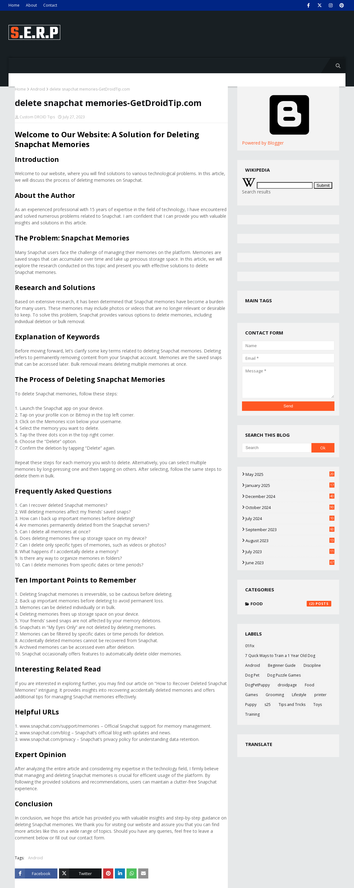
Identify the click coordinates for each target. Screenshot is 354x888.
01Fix (249, 645)
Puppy (251, 704)
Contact (50, 5)
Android (37, 89)
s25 (267, 704)
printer (320, 694)
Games (251, 694)
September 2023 (289, 529)
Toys (317, 704)
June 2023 (289, 562)
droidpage (287, 685)
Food (291, 604)
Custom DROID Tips (37, 117)
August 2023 (289, 540)
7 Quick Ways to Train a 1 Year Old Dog (280, 655)
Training (252, 714)
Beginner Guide (282, 665)
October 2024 (289, 507)
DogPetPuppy (257, 685)
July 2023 (289, 551)
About (31, 5)
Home (14, 5)
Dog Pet (252, 675)
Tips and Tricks (292, 704)
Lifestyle (299, 694)
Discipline (312, 665)
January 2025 (289, 485)
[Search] (276, 448)
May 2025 (289, 474)
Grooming (275, 694)
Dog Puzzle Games (284, 675)
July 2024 (289, 518)
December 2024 (289, 496)
